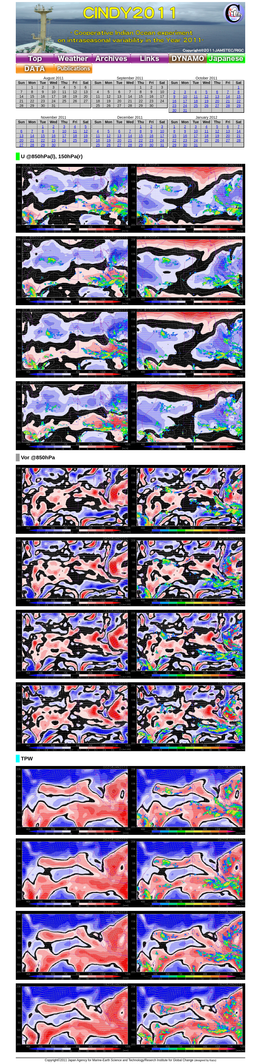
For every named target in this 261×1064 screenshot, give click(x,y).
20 (217, 101)
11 (196, 96)
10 (185, 96)
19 (206, 101)
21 (228, 101)
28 (228, 106)
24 (185, 106)
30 (174, 110)
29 (239, 106)
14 (228, 96)
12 (206, 96)
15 (239, 96)
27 (217, 106)
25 (196, 106)
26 (206, 106)
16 (174, 101)
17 (185, 101)
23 (174, 106)
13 (217, 96)
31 (185, 110)
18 (196, 101)
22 (239, 101)
